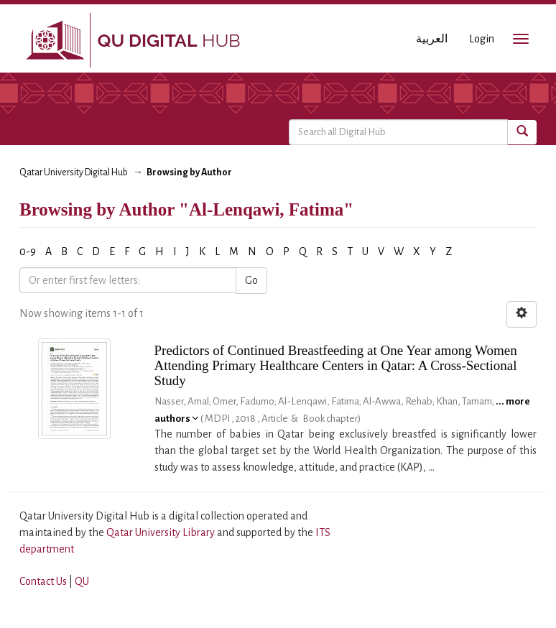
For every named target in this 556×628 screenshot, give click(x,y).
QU (82, 581)
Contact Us (43, 581)
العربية (432, 39)
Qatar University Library (161, 532)
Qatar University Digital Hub (73, 172)
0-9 (27, 251)
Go (251, 280)
